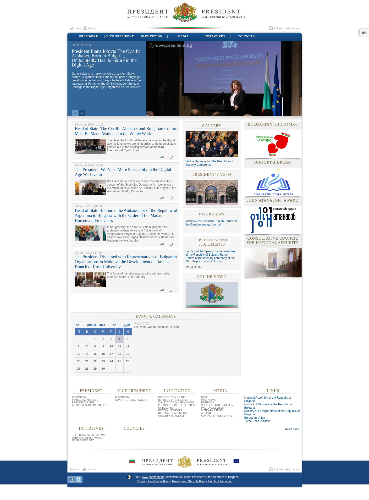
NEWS (205, 397)
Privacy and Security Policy (189, 481)
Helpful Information (220, 481)
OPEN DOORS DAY (83, 440)
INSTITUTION (151, 36)
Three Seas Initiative (257, 421)
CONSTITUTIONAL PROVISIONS (176, 402)
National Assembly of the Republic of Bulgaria (267, 399)
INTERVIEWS (211, 214)
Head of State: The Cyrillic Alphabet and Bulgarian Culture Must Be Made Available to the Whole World (126, 131)
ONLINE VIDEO (212, 277)
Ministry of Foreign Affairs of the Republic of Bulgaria (272, 412)
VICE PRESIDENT (119, 36)
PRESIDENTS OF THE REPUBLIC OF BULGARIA (177, 406)
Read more (292, 429)
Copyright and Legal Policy (154, 481)
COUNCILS (246, 36)
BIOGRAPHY (79, 397)
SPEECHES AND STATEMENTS (211, 242)
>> (114, 325)
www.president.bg (153, 477)
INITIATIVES (214, 36)
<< (77, 325)
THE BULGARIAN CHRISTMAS (89, 435)
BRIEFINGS (207, 402)
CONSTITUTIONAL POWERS (131, 400)
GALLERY (211, 126)
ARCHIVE (206, 413)
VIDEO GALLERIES (212, 410)
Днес (127, 325)
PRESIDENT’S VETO (211, 174)
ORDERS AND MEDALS (171, 415)
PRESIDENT (88, 36)
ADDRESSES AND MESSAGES (89, 405)
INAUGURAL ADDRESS (85, 400)
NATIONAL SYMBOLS (170, 410)
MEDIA (182, 36)
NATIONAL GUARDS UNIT (172, 413)
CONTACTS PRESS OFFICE (216, 415)
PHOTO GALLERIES (212, 408)
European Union (254, 417)
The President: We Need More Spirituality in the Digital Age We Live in (123, 172)
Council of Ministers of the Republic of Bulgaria (268, 406)
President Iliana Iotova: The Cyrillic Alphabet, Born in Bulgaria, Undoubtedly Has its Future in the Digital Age (106, 58)
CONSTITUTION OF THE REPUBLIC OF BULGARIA (172, 398)
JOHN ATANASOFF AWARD (87, 437)
